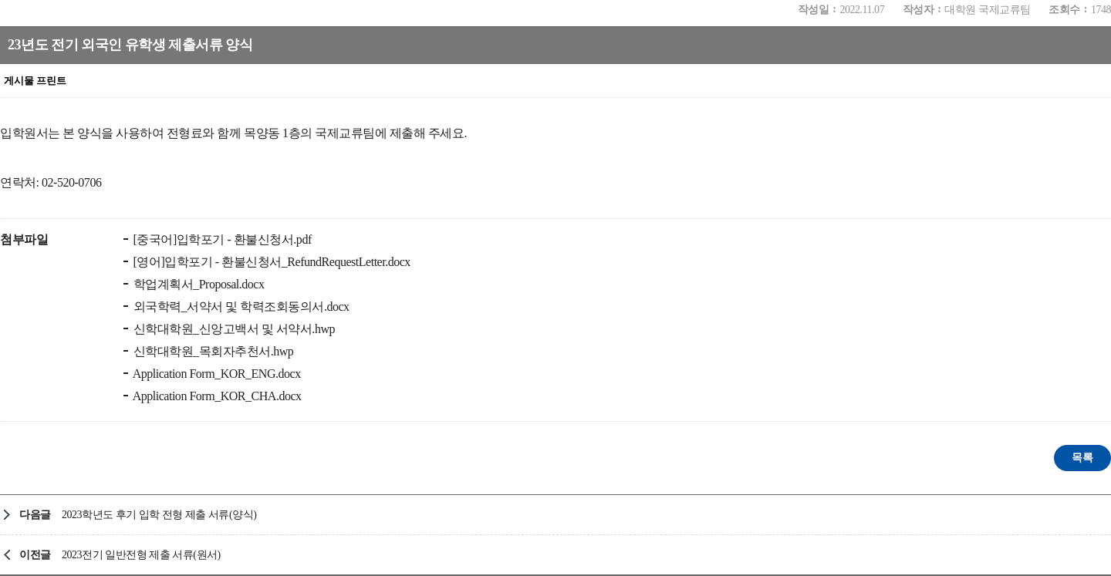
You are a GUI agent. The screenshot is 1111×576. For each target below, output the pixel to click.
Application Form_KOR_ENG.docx (215, 373)
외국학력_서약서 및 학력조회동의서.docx (240, 306)
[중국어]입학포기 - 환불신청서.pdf (221, 239)
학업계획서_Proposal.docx (197, 284)
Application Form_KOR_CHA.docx (216, 396)
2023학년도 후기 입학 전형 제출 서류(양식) (159, 514)
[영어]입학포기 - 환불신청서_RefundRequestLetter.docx (270, 261)
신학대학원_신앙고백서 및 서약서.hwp (232, 328)
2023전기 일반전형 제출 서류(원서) (141, 555)
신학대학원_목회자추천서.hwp (211, 351)
